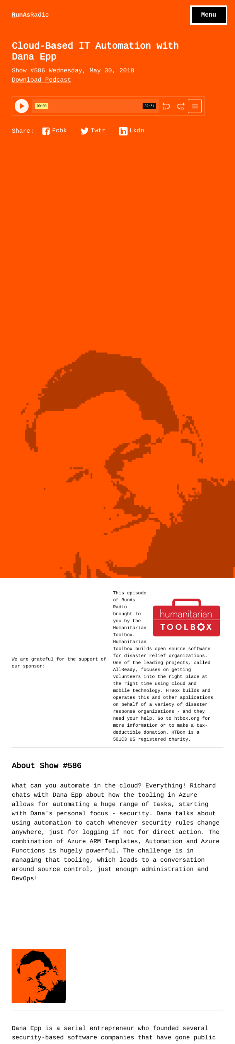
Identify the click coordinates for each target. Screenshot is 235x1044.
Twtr (98, 131)
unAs (30, 15)
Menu (208, 15)
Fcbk (59, 131)
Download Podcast (41, 80)
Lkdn (136, 131)
